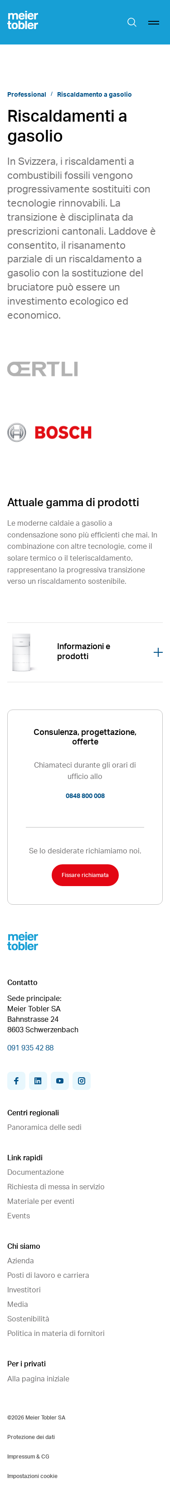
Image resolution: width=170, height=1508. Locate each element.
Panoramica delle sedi (44, 1127)
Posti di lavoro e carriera (48, 1275)
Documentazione (35, 1172)
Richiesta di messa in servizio (56, 1187)
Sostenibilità (28, 1319)
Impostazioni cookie (32, 1476)
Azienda (20, 1261)
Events (18, 1216)
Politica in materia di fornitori (56, 1333)
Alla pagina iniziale (38, 1379)
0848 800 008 (85, 796)
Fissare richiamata (85, 875)
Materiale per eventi (40, 1201)
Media (17, 1304)
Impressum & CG (28, 1456)
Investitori (24, 1290)
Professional (26, 95)
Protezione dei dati (31, 1437)
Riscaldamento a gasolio (94, 95)
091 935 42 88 (30, 1048)
